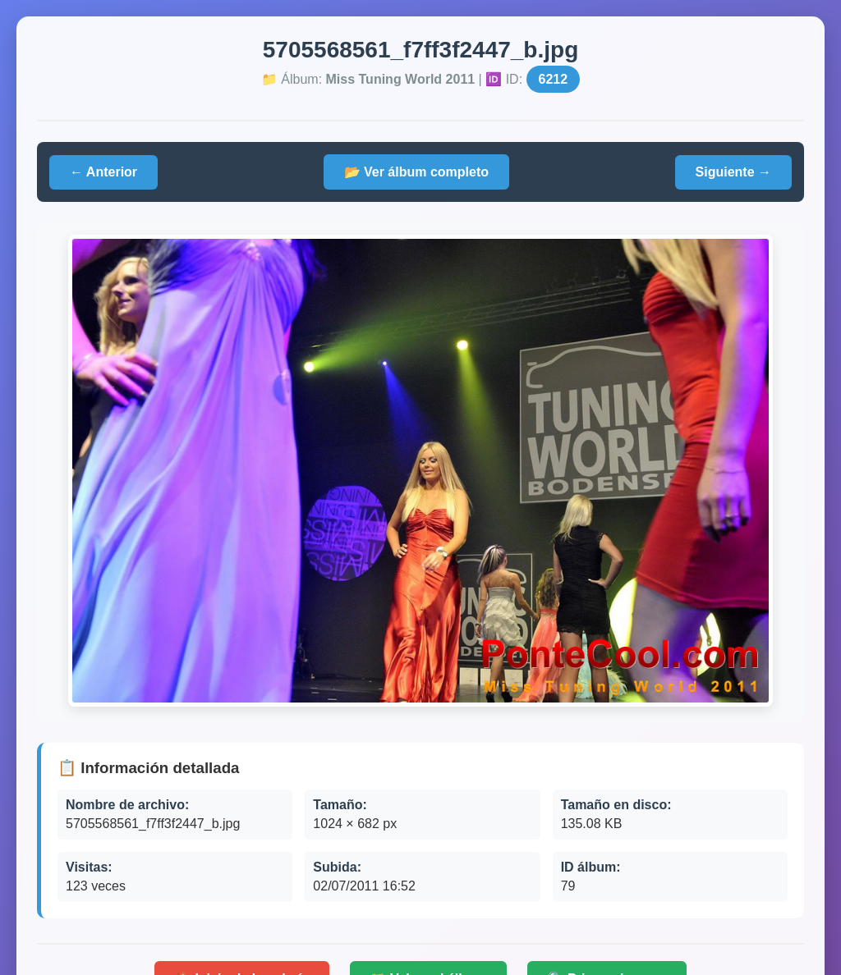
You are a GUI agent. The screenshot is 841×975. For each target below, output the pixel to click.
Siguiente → (733, 172)
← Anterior (103, 172)
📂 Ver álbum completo (416, 172)
